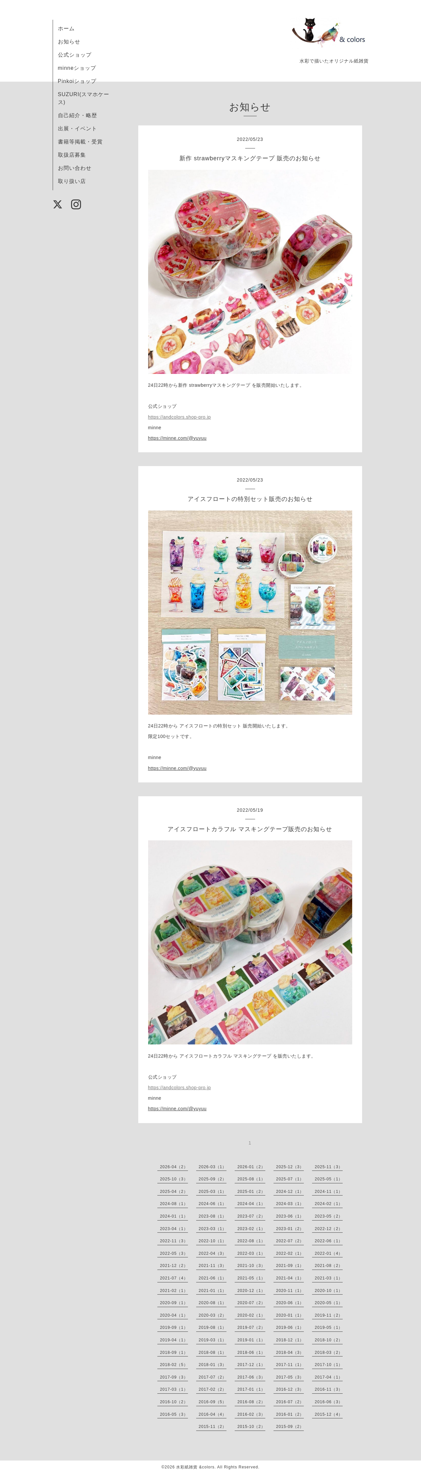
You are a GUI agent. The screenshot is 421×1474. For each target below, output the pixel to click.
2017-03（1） (174, 1389)
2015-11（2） (213, 1426)
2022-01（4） (329, 1253)
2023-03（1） (213, 1228)
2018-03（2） (329, 1352)
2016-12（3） (290, 1389)
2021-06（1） (213, 1278)
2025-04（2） (174, 1191)
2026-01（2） (251, 1167)
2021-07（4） (174, 1278)
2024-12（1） (290, 1191)
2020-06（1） (290, 1303)
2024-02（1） (329, 1203)
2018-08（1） (213, 1352)
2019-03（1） (213, 1340)
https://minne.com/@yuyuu (177, 438)
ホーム (66, 28)
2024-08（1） (174, 1203)
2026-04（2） (174, 1167)
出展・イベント (77, 128)
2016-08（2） (251, 1402)
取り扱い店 (72, 181)
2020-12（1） (251, 1290)
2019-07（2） (251, 1327)
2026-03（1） (213, 1167)
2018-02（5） (174, 1364)
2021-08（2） (329, 1265)
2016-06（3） (329, 1402)
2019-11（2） (329, 1315)
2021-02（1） (174, 1290)
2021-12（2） (174, 1265)
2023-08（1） (213, 1216)
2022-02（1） (290, 1253)
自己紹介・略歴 (77, 115)
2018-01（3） (213, 1364)
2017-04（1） (329, 1377)
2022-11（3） (174, 1241)
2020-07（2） (251, 1303)
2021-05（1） (251, 1278)
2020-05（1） (329, 1303)
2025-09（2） (213, 1179)
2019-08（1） (213, 1327)
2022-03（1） (251, 1253)
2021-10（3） (251, 1265)
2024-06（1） (213, 1203)
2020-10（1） (329, 1290)
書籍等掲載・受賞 (80, 142)
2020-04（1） (174, 1315)
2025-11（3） (329, 1167)
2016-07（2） (290, 1402)
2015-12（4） (329, 1414)
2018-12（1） (290, 1340)
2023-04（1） (174, 1228)
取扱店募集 (72, 155)
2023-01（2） (290, 1228)
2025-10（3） (174, 1179)
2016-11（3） (329, 1389)
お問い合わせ (75, 168)
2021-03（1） (329, 1278)
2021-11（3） (213, 1265)
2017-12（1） (251, 1364)
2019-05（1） (329, 1327)
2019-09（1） (174, 1327)
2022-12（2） (329, 1228)
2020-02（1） (251, 1315)
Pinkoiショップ (77, 81)
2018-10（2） (329, 1340)
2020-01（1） (290, 1315)
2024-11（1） (329, 1191)
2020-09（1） (174, 1303)
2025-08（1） (251, 1179)
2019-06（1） (290, 1327)
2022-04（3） (213, 1253)
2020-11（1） (290, 1290)
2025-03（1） (213, 1191)
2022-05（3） (174, 1253)
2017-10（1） (329, 1364)
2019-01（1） (251, 1340)
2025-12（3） (290, 1167)
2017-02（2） (213, 1389)
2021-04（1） (290, 1278)
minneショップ (77, 68)
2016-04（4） (213, 1414)
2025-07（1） (290, 1179)
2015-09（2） (290, 1426)
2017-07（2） (213, 1377)
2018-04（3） (290, 1352)
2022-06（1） (329, 1241)
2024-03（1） (290, 1203)
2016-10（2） (174, 1402)
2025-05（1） (329, 1179)
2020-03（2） (213, 1315)
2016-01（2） (290, 1414)
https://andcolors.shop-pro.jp (179, 417)
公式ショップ (75, 55)
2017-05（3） (290, 1377)
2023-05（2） (329, 1216)
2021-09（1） (290, 1265)
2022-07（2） (290, 1241)
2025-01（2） (251, 1191)
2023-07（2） (251, 1216)
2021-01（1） (213, 1290)
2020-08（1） (213, 1303)
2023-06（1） (290, 1216)
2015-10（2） (251, 1426)
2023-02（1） (251, 1228)
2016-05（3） (174, 1414)
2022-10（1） (213, 1241)
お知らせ (69, 41)
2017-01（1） (251, 1389)
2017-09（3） (174, 1377)
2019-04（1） (174, 1340)
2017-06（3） (251, 1377)
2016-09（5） (213, 1402)
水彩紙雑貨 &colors (195, 1467)
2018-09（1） (174, 1352)
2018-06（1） (251, 1352)
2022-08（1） (251, 1241)
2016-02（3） (251, 1414)
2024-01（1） (174, 1216)
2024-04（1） (251, 1203)
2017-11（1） (290, 1364)
